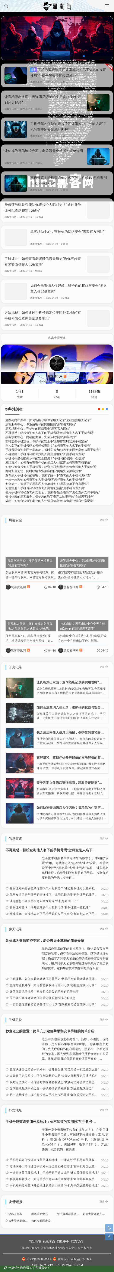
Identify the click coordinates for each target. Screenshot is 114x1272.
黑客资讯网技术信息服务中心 (59, 1248)
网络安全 (63, 1241)
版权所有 (86, 1248)
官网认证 (61, 1259)
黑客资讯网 (37, 82)
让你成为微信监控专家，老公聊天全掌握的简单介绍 (43, 150)
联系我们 (77, 1241)
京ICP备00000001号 (37, 1259)
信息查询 (49, 1241)
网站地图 (35, 1241)
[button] (84, 56)
